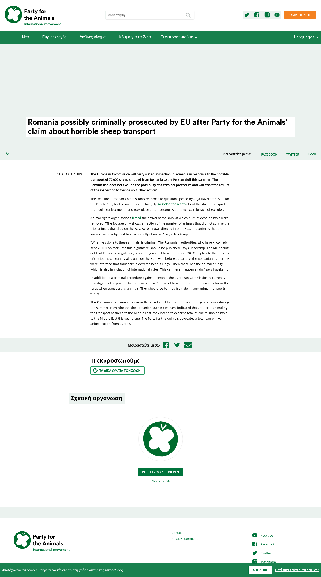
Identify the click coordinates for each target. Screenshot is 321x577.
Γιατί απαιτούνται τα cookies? (297, 570)
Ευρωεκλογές (54, 37)
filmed (136, 218)
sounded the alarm (172, 204)
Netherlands (160, 450)
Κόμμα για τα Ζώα (135, 37)
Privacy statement (185, 538)
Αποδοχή (260, 570)
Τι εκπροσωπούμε (177, 37)
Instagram (264, 562)
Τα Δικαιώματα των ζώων (117, 370)
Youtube (262, 535)
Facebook (263, 544)
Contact (177, 533)
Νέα (25, 37)
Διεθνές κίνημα (93, 37)
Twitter (261, 553)
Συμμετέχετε (299, 15)
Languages (304, 37)
